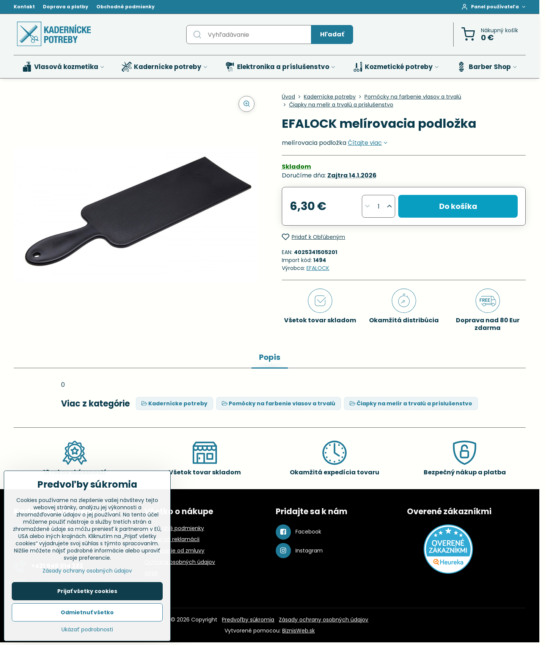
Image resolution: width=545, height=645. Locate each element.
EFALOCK (317, 268)
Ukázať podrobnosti (87, 629)
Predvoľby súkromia (248, 619)
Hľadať (332, 34)
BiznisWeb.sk (298, 630)
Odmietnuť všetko (87, 612)
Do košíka (458, 206)
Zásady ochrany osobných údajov (323, 619)
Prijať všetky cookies (87, 591)
